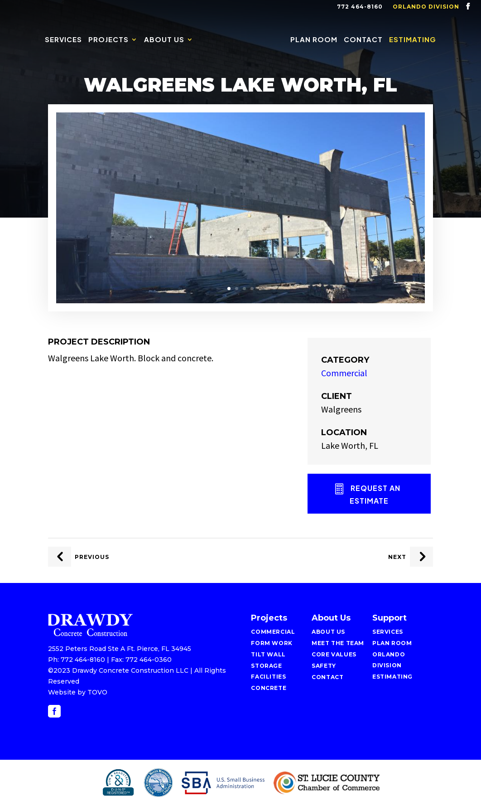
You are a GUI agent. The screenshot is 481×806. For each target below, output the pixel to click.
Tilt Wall (268, 654)
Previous (92, 557)
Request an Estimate (375, 494)
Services (63, 40)
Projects (108, 40)
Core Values (334, 654)
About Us (164, 40)
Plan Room (313, 40)
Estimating (412, 40)
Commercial (344, 373)
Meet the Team (338, 643)
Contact (363, 40)
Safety (324, 665)
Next (397, 557)
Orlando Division (426, 7)
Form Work (271, 643)
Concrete (268, 688)
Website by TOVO (77, 692)
